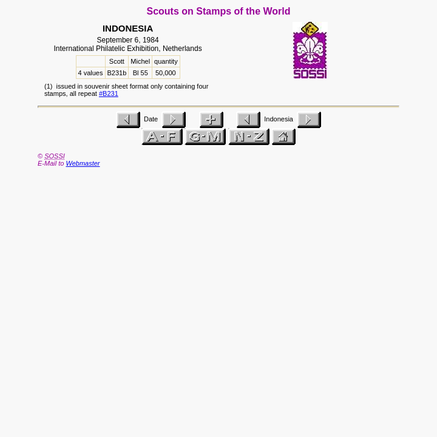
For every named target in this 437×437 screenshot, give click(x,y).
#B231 (108, 93)
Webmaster (83, 163)
